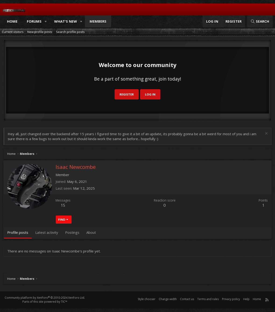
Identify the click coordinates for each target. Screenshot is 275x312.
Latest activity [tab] (46, 232)
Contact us (187, 299)
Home (12, 21)
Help (246, 299)
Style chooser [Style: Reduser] (146, 299)
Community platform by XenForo (45, 298)
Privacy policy (231, 299)
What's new (65, 21)
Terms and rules (208, 299)
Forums (34, 21)
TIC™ (64, 302)
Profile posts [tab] (17, 232)
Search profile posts (70, 32)
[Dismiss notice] (266, 133)
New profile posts (39, 32)
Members (98, 21)
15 (63, 205)
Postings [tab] (72, 232)
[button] (45, 21)
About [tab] (91, 232)
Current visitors (13, 32)
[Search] (260, 21)
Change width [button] (168, 299)
